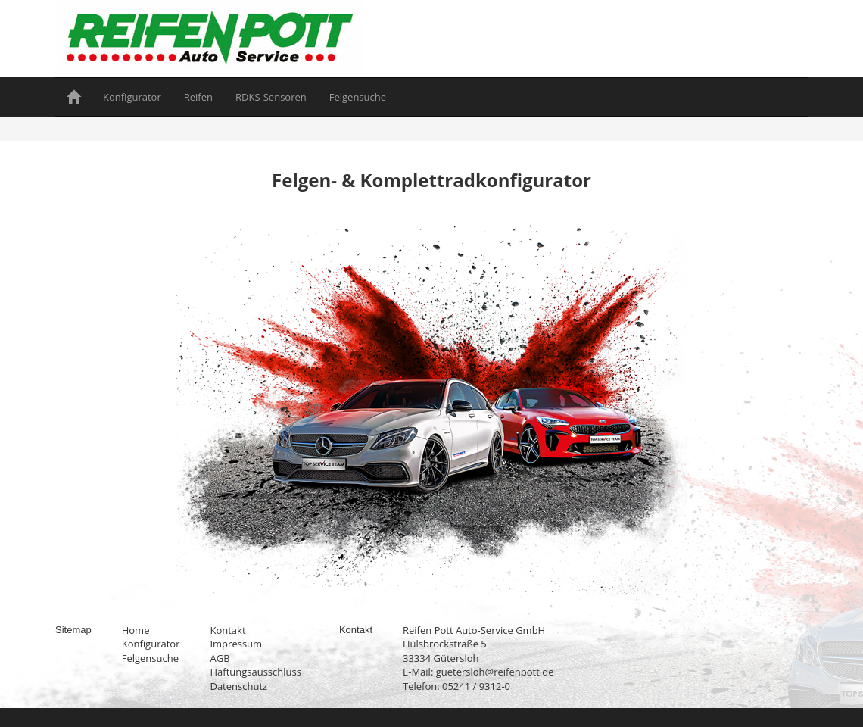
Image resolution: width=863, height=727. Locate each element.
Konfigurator (132, 97)
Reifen (198, 97)
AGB (219, 658)
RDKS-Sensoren (271, 97)
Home (136, 630)
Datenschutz (238, 686)
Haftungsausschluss (255, 672)
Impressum (236, 644)
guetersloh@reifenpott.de (495, 672)
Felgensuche (357, 97)
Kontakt (227, 630)
